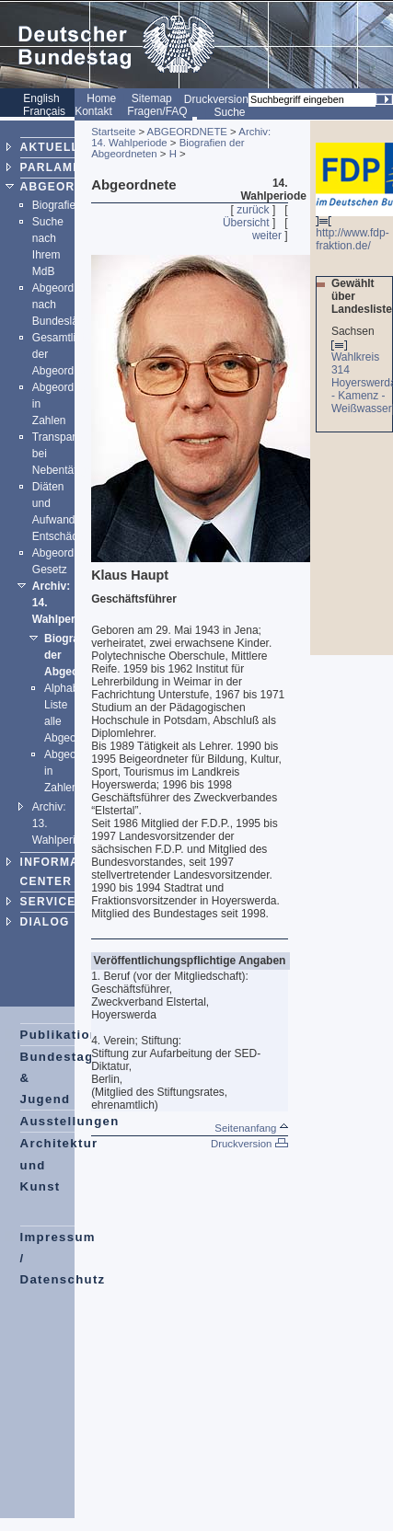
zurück (253, 209)
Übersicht (246, 222)
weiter (267, 235)
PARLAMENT (59, 167)
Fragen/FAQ (157, 111)
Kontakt (93, 111)
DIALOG (45, 921)
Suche (229, 112)
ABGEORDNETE (69, 186)
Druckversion (216, 99)
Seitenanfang (250, 1128)
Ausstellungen (70, 1121)
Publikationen (68, 1035)
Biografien (57, 205)
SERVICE (48, 901)
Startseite (113, 131)
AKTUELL (49, 147)
